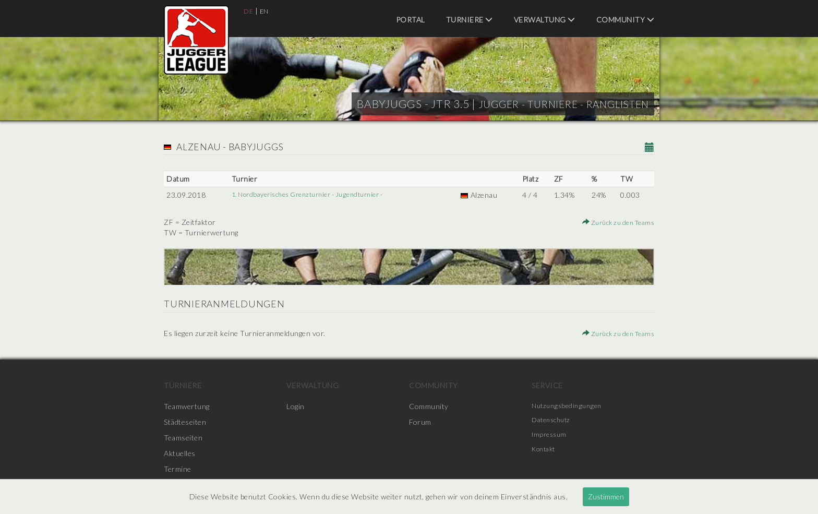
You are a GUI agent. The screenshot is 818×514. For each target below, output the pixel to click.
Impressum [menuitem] (551, 437)
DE (249, 10)
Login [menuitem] (295, 406)
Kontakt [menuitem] (546, 453)
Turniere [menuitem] (469, 19)
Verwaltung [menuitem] (544, 19)
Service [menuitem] (547, 385)
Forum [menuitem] (420, 421)
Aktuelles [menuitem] (180, 453)
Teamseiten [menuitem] (183, 437)
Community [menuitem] (625, 19)
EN (266, 10)
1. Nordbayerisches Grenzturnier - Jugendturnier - (313, 194)
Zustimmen (606, 496)
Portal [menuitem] (410, 19)
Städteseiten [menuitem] (185, 421)
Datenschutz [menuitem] (553, 421)
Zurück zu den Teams (614, 222)
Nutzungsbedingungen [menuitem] (569, 406)
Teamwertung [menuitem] (187, 406)
